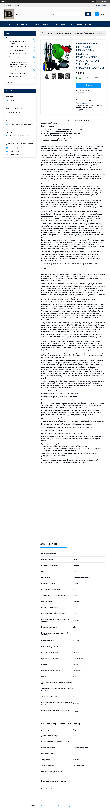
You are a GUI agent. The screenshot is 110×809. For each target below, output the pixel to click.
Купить (89, 85)
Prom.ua (64, 804)
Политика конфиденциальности (68, 806)
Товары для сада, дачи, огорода (17, 42)
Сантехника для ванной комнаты (17, 58)
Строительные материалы (18, 73)
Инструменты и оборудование (19, 46)
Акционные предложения (18, 53)
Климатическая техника (17, 50)
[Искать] (88, 14)
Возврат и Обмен (84, 24)
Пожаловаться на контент (49, 806)
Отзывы (9, 82)
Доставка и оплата (64, 24)
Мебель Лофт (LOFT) (16, 76)
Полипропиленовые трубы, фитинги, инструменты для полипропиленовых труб (18, 64)
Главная (9, 24)
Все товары (22, 24)
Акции (36, 24)
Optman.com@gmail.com (16, 148)
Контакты (47, 24)
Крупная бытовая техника (18, 70)
